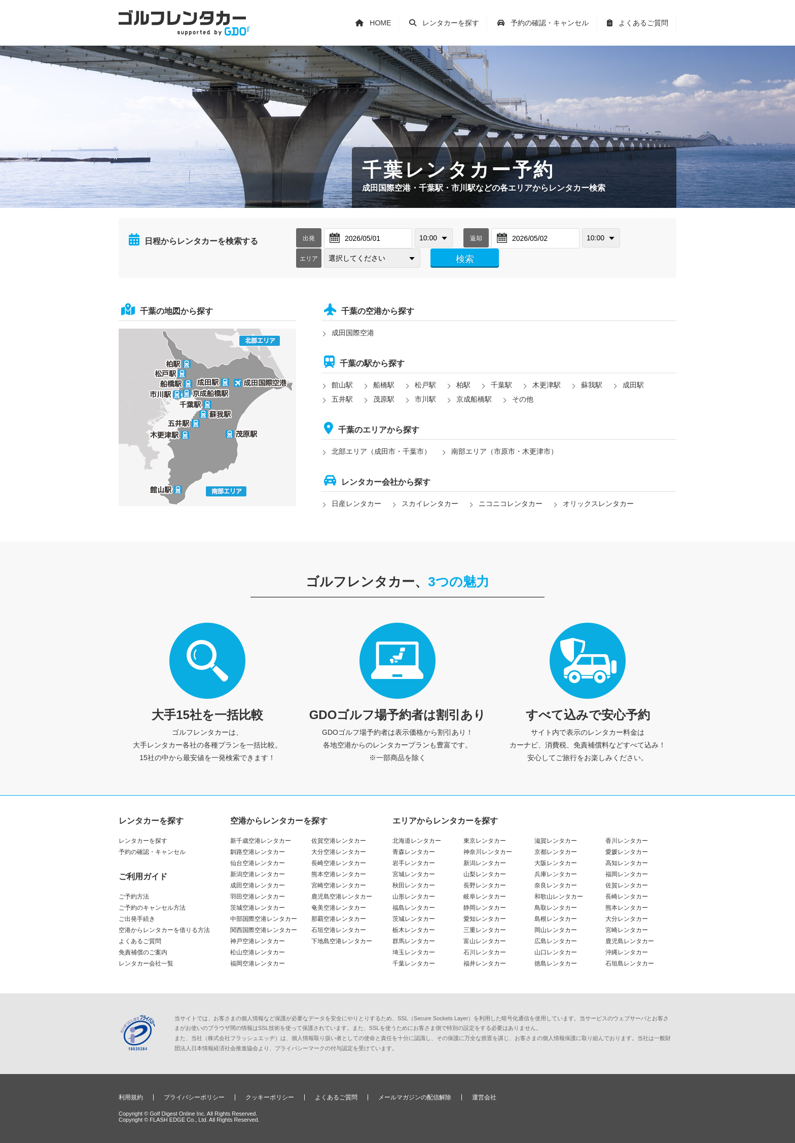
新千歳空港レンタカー (260, 840)
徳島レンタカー (555, 963)
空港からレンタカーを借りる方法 (164, 930)
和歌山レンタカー (558, 896)
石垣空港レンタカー (338, 930)
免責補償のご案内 (143, 952)
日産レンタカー (356, 503)
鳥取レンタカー (555, 907)
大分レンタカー (626, 918)
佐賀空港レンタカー (338, 840)
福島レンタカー (413, 907)
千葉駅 (501, 385)
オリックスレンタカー (598, 503)
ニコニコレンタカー (511, 503)
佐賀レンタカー (626, 885)
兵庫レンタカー (555, 874)
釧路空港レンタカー (257, 851)
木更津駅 (546, 385)
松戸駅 (425, 385)
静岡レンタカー (484, 907)
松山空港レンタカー (257, 952)
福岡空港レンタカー (257, 963)
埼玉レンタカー (413, 952)
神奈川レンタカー (487, 851)
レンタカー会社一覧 (146, 963)
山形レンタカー (413, 896)
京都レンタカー (555, 851)
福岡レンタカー (626, 874)
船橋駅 (383, 385)
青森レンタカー (413, 851)
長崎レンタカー (626, 896)
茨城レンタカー (413, 918)
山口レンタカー (555, 952)
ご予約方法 (134, 896)
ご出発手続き (137, 918)
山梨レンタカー (484, 874)
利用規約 (131, 1097)
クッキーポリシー (269, 1097)
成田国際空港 (353, 333)
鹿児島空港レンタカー (341, 896)
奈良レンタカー (555, 885)
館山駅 (342, 385)
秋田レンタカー (413, 885)
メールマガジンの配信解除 (414, 1097)
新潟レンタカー (484, 863)
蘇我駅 (591, 385)
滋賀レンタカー (555, 840)
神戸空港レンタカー (257, 941)
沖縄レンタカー (626, 952)
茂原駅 (383, 399)
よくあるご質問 (140, 941)
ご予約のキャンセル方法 (152, 907)
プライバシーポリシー (194, 1097)
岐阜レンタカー (484, 896)
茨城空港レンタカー (257, 907)
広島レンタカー (555, 941)
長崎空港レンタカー (338, 863)
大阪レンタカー (555, 863)
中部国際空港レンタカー (263, 918)
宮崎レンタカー (626, 930)
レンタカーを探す (143, 840)
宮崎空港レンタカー (338, 885)
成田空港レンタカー (257, 885)
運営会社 (484, 1097)
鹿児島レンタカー (629, 941)
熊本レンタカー (626, 907)
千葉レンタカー (413, 963)
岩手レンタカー (413, 863)
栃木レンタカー (413, 930)
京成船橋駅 (474, 399)
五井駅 (342, 399)
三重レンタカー (484, 930)
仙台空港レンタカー (257, 863)
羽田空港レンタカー (257, 896)
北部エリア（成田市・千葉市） (381, 451)
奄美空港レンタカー (338, 907)
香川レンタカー (626, 840)
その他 (522, 399)
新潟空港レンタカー (257, 874)
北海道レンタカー (416, 840)
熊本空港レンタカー (338, 874)
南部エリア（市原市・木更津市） (504, 451)
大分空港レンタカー (338, 851)
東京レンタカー (484, 840)
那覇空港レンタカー (338, 918)
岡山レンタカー (555, 930)
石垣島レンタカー (629, 963)
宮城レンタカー (413, 874)
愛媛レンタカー (626, 851)
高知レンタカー (626, 863)
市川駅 (425, 399)
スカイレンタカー (430, 503)
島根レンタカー (555, 918)
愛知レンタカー (484, 918)
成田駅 (633, 385)
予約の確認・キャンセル (152, 851)
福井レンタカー (484, 963)
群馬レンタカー (413, 941)
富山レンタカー (484, 941)
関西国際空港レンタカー (263, 930)
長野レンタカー (484, 885)
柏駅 (463, 385)
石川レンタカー (484, 952)
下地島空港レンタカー (341, 941)
